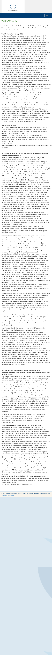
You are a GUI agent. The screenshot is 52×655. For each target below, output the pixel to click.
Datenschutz (11, 495)
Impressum (4, 495)
